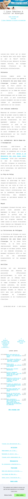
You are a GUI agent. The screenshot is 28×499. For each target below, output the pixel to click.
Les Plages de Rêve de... (9, 474)
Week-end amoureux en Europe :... (12, 471)
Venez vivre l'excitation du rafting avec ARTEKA (14, 365)
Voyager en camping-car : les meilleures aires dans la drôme (14, 385)
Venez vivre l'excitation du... (11, 477)
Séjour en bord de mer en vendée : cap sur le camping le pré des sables (14, 395)
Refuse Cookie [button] (8, 495)
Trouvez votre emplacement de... (12, 457)
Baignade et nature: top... (10, 454)
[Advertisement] (14, 36)
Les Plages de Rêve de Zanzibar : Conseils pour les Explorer (14, 360)
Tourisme (13, 18)
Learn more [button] (14, 491)
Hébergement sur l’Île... (9, 450)
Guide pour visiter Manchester (12, 369)
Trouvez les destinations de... (11, 443)
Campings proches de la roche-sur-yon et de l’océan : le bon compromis (14, 380)
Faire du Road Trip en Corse (21, 342)
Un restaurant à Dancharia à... (11, 464)
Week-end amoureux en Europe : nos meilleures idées (14, 355)
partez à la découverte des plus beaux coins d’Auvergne (13, 156)
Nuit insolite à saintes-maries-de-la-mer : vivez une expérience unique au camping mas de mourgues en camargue (14, 402)
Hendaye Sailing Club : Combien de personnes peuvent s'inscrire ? (5, 344)
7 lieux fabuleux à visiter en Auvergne (13, 20)
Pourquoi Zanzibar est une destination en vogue (13, 389)
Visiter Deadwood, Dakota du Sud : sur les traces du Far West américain (14, 374)
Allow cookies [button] (20, 495)
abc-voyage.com (13, 16)
